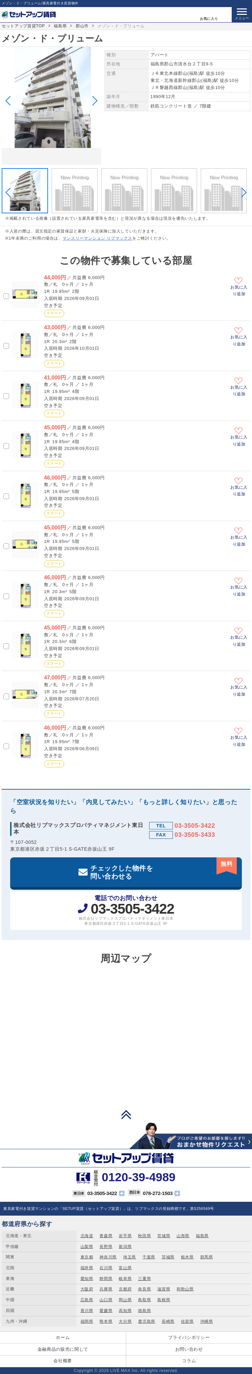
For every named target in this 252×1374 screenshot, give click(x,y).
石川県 (105, 1267)
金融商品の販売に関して (63, 1349)
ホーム (63, 1337)
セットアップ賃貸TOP (23, 26)
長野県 (105, 1246)
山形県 (183, 1235)
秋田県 (144, 1235)
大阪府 (87, 1289)
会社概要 (62, 1360)
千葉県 (148, 1257)
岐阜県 (125, 1278)
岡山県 (125, 1299)
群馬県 (206, 1257)
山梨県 (87, 1246)
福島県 (60, 26)
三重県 (144, 1278)
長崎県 (168, 1321)
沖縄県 (206, 1321)
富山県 (125, 1267)
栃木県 (187, 1257)
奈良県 (144, 1289)
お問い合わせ (189, 1349)
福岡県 (87, 1321)
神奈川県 (108, 1257)
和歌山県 (185, 1289)
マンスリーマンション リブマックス (97, 238)
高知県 (125, 1310)
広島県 (87, 1299)
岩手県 (125, 1235)
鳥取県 (144, 1299)
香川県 (87, 1310)
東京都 (87, 1257)
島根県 (163, 1299)
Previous (10, 100)
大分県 (125, 1321)
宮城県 (163, 1235)
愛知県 (87, 1278)
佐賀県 (187, 1321)
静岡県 (105, 1278)
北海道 (87, 1235)
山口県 (105, 1299)
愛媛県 (105, 1310)
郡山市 (82, 26)
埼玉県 (129, 1257)
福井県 (87, 1267)
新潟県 (125, 1246)
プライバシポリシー (189, 1337)
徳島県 (144, 1310)
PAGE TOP (126, 1114)
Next (92, 100)
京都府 (125, 1289)
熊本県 (105, 1321)
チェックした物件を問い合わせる (163, 868)
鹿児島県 (146, 1321)
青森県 (105, 1235)
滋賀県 (163, 1289)
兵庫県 (105, 1289)
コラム (189, 1360)
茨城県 (168, 1257)
